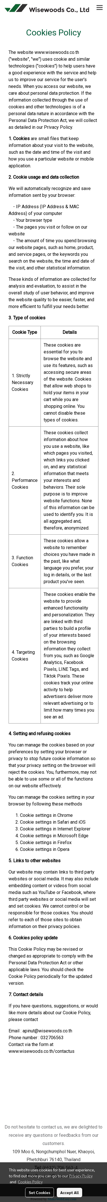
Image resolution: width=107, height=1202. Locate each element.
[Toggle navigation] (99, 8)
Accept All (69, 1192)
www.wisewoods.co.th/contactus (41, 1051)
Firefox (64, 842)
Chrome (65, 815)
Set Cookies (39, 1192)
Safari (63, 822)
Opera (63, 849)
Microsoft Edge (72, 835)
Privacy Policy (80, 1175)
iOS (82, 822)
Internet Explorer (73, 829)
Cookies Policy (30, 1181)
